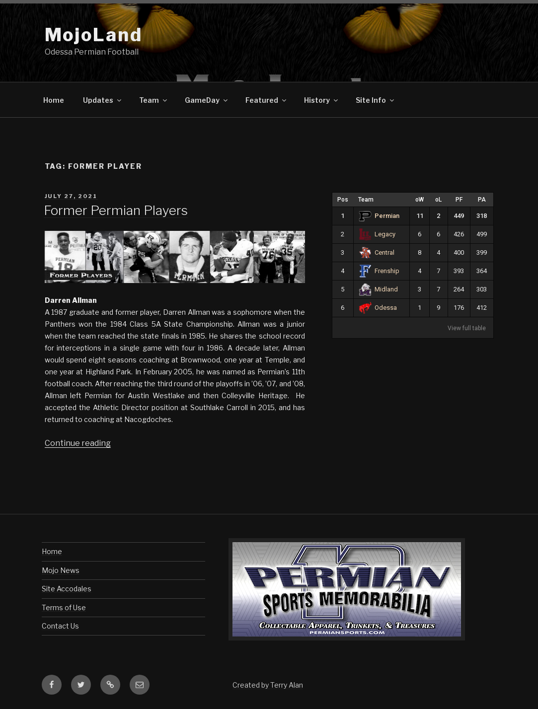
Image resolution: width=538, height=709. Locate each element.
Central (377, 252)
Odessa (378, 307)
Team (153, 100)
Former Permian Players (116, 210)
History (321, 100)
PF (459, 199)
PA (482, 199)
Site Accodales (66, 588)
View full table (467, 328)
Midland (378, 289)
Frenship (379, 271)
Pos (342, 199)
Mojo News (60, 570)
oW (419, 199)
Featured (266, 100)
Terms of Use (64, 607)
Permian (379, 215)
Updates (103, 100)
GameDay (207, 100)
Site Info (375, 100)
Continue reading (78, 443)
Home (53, 100)
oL (438, 199)
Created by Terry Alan (267, 685)
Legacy (377, 234)
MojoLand (94, 35)
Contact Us (60, 626)
